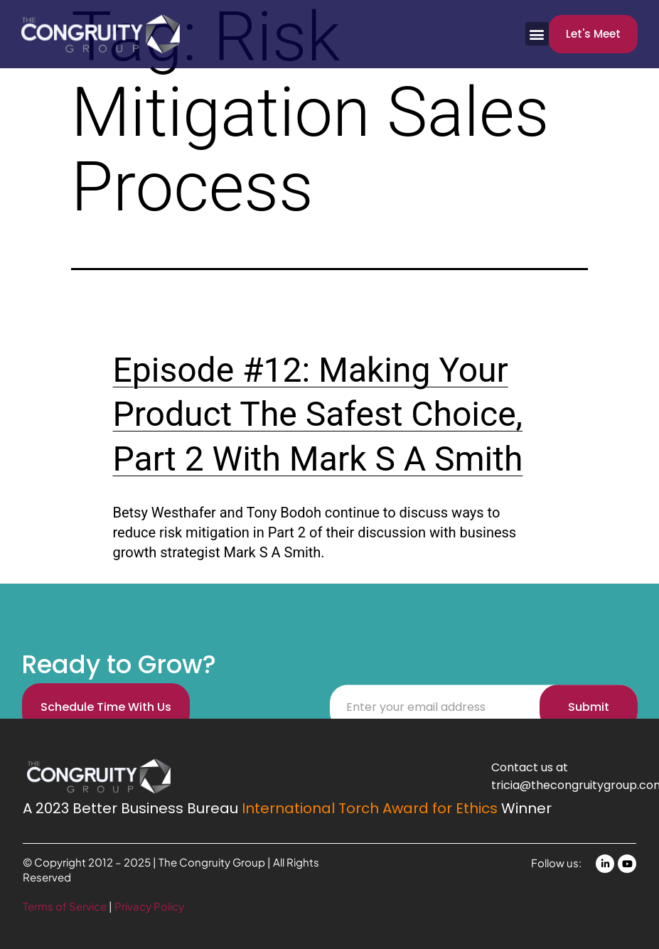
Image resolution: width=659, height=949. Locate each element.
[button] (537, 33)
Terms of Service (66, 906)
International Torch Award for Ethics (370, 808)
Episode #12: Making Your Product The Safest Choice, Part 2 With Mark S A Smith (318, 414)
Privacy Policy (149, 906)
